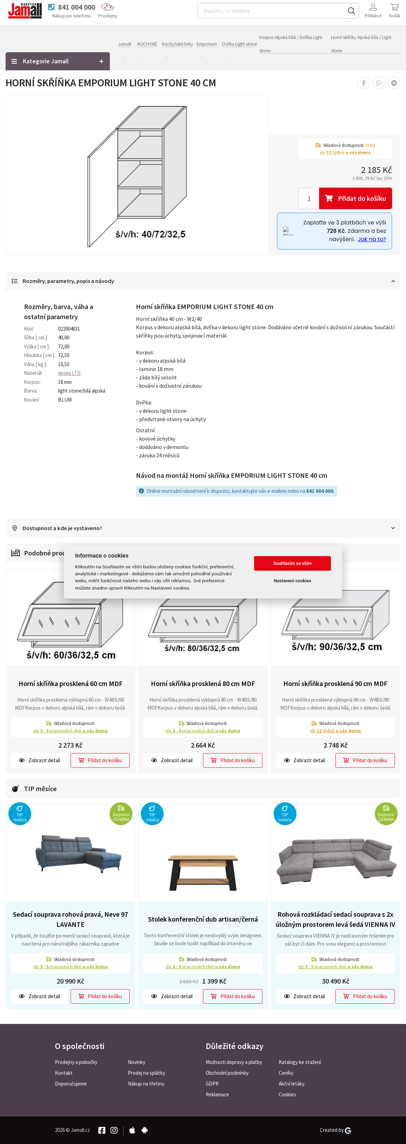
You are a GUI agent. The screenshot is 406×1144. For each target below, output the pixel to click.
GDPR (212, 1083)
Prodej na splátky (146, 1073)
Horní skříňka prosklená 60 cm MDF (70, 683)
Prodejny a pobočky (76, 1062)
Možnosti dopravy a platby (234, 1062)
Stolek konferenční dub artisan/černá (203, 919)
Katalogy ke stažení (300, 1062)
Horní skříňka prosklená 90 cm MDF (335, 683)
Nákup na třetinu (146, 1083)
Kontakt (64, 1073)
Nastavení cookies (292, 580)
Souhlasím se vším (292, 563)
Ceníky (286, 1073)
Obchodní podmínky (227, 1073)
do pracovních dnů (70, 731)
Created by (335, 1130)
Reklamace (217, 1094)
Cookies (287, 1094)
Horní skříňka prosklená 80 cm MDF (203, 683)
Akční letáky (291, 1083)
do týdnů (335, 731)
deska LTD (69, 373)
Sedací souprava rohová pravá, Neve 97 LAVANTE (70, 919)
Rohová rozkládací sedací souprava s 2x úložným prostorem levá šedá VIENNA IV (335, 919)
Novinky (136, 1062)
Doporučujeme (71, 1083)
